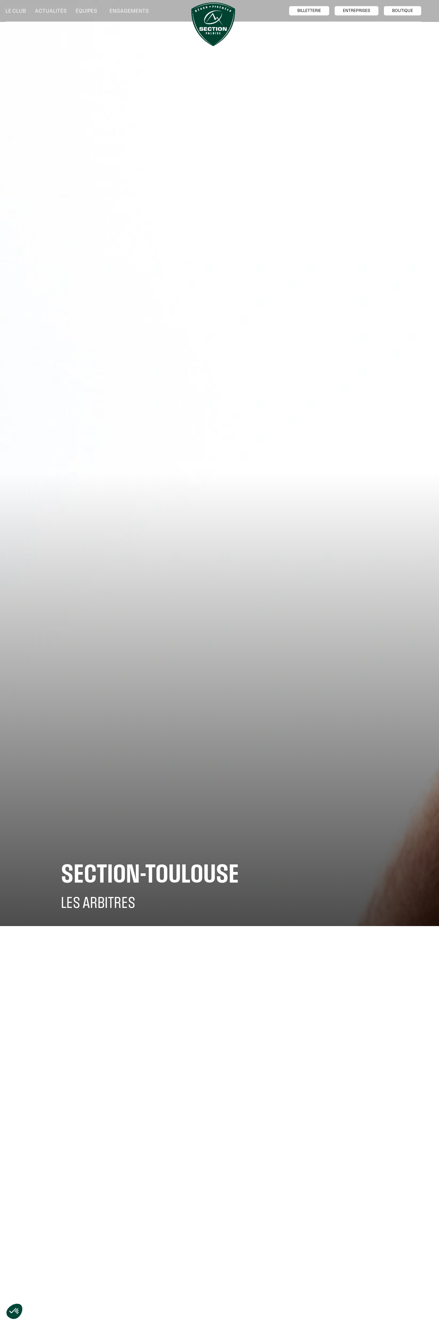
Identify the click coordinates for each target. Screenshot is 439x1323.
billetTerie (309, 10)
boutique (402, 10)
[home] (213, 24)
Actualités (51, 11)
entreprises (356, 10)
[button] (17, 10)
